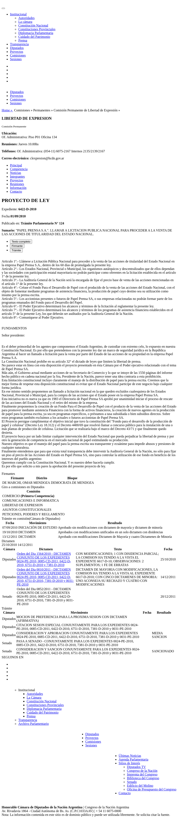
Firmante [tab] (17, 245)
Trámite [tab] (16, 250)
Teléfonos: (9, 151)
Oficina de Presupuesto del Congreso (151, 789)
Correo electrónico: (15, 158)
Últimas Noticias (130, 755)
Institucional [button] (18, 14)
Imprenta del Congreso (142, 774)
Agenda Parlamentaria (133, 759)
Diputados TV (136, 767)
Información (18, 188)
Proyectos (16, 51)
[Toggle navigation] (3, 8)
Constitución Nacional (33, 25)
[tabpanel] (89, 364)
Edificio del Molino (140, 785)
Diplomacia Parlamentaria (35, 33)
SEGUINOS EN (12, 657)
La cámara (25, 21)
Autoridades (26, 18)
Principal (16, 165)
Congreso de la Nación (142, 770)
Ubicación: (9, 133)
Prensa (22, 40)
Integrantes (17, 176)
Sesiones (16, 59)
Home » (7, 110)
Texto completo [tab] (21, 241)
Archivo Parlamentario (33, 723)
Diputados (17, 48)
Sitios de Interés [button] (129, 763)
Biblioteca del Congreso (143, 778)
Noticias (15, 173)
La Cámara (34, 697)
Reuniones (17, 184)
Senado (132, 782)
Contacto (16, 191)
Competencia (18, 169)
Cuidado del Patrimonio (34, 36)
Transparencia (19, 44)
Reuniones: (9, 144)
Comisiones (18, 55)
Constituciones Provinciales (36, 29)
